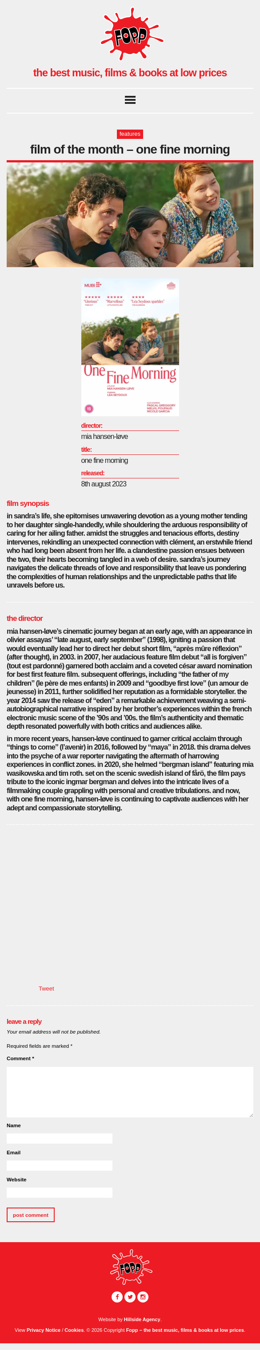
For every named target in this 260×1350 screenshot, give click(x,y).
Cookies (74, 1330)
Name (14, 1125)
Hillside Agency (142, 1319)
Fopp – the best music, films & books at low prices (185, 1330)
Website (17, 1179)
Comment (20, 1058)
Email (13, 1152)
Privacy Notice (43, 1330)
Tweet (46, 988)
